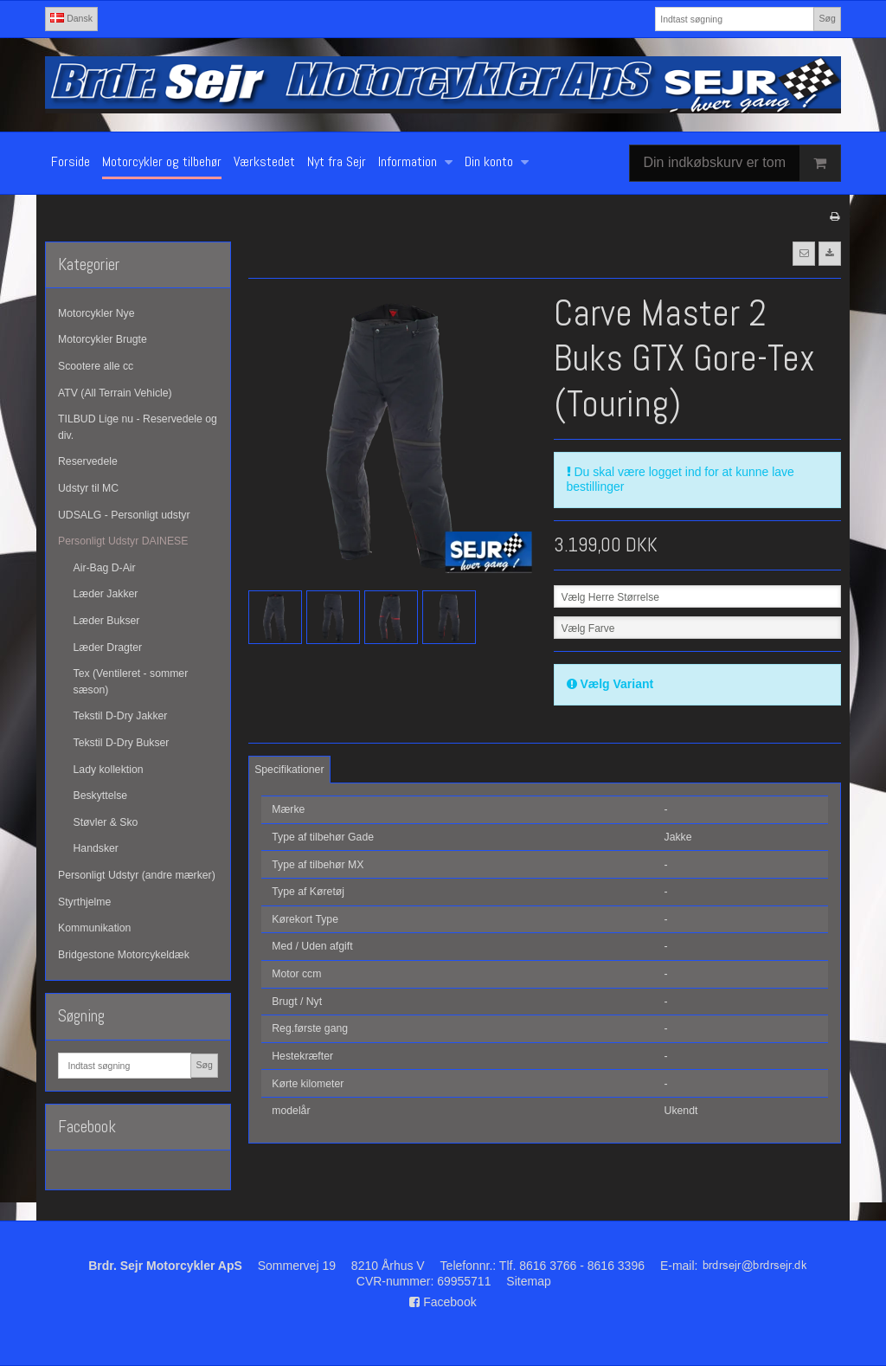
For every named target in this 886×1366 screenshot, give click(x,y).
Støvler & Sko (106, 822)
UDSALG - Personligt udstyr (124, 515)
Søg (827, 18)
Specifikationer (289, 770)
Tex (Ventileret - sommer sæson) (131, 681)
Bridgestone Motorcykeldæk (123, 955)
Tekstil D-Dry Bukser (122, 743)
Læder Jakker (106, 594)
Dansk (71, 18)
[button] (804, 254)
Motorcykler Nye (96, 313)
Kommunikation (94, 928)
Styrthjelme (84, 902)
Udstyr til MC (88, 488)
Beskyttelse (101, 795)
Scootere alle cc (95, 366)
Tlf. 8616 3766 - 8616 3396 (572, 1266)
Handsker (96, 848)
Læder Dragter (108, 647)
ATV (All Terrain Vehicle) (115, 393)
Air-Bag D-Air (105, 568)
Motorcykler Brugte (102, 339)
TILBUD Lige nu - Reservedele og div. (137, 427)
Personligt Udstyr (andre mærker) (136, 875)
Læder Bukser (107, 621)
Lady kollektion (109, 770)
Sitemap (528, 1281)
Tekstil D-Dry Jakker (121, 716)
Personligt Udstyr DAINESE (123, 541)
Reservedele (88, 461)
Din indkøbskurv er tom (742, 163)
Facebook (442, 1302)
